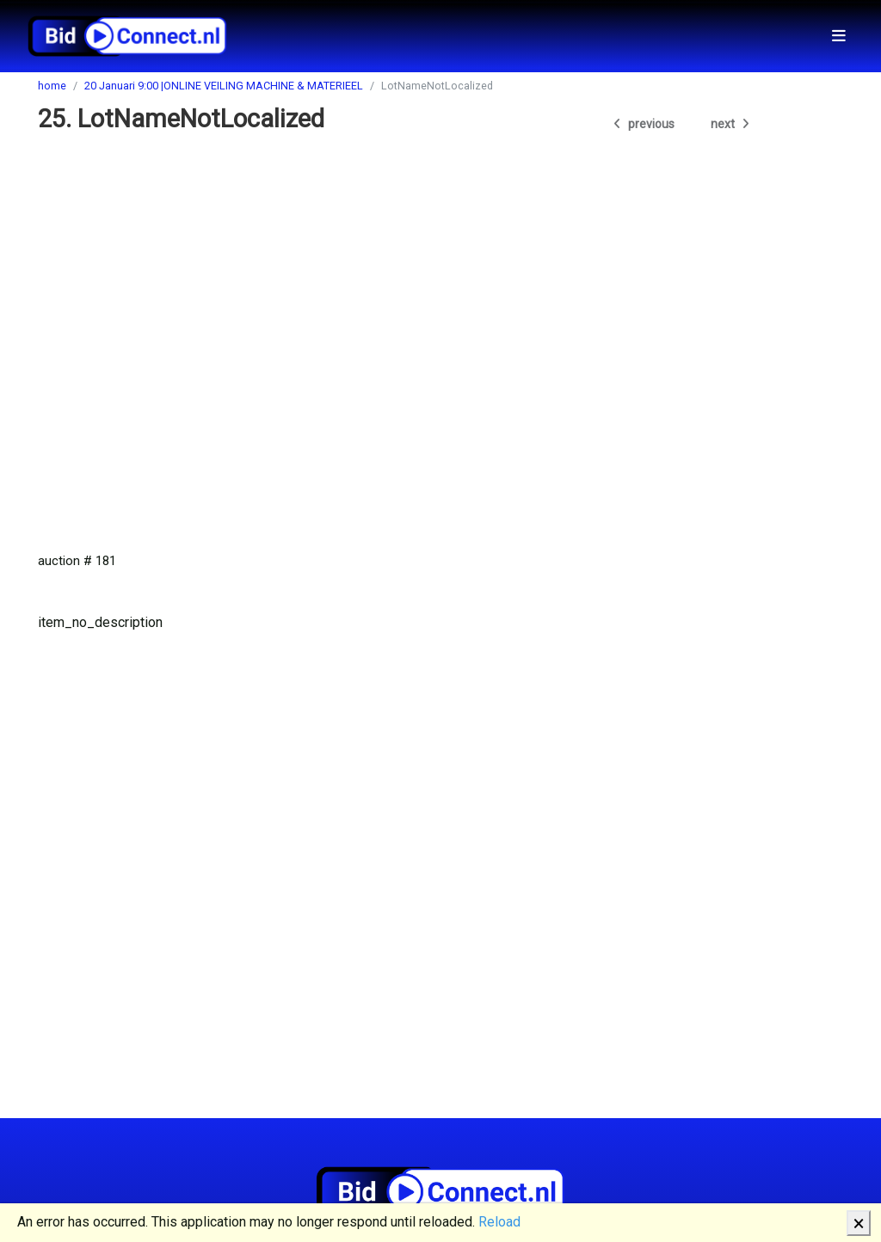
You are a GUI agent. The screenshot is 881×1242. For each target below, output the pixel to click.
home (52, 85)
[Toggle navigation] (839, 35)
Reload (499, 1222)
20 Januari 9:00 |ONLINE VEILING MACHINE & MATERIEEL (223, 85)
